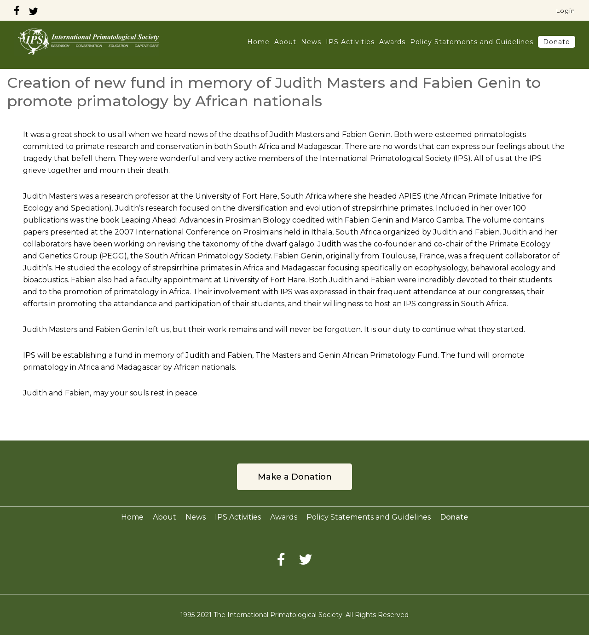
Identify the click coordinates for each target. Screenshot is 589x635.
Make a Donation (295, 477)
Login (565, 10)
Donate (556, 42)
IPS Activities (350, 42)
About (285, 42)
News (311, 42)
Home (258, 42)
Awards (392, 42)
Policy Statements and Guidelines (471, 42)
